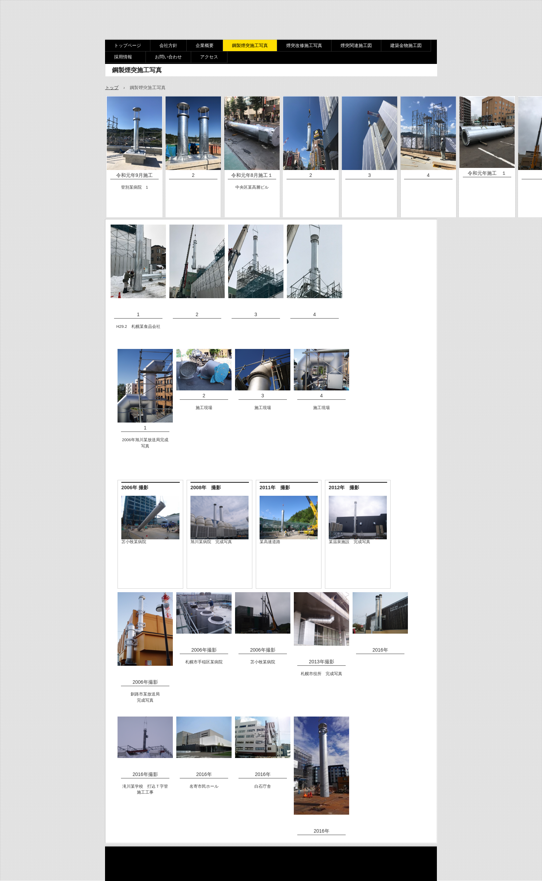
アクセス (209, 56)
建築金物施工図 (406, 45)
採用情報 (125, 56)
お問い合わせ (168, 56)
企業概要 (205, 45)
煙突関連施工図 (356, 45)
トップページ (127, 45)
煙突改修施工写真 (304, 45)
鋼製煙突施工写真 (250, 45)
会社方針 (168, 45)
